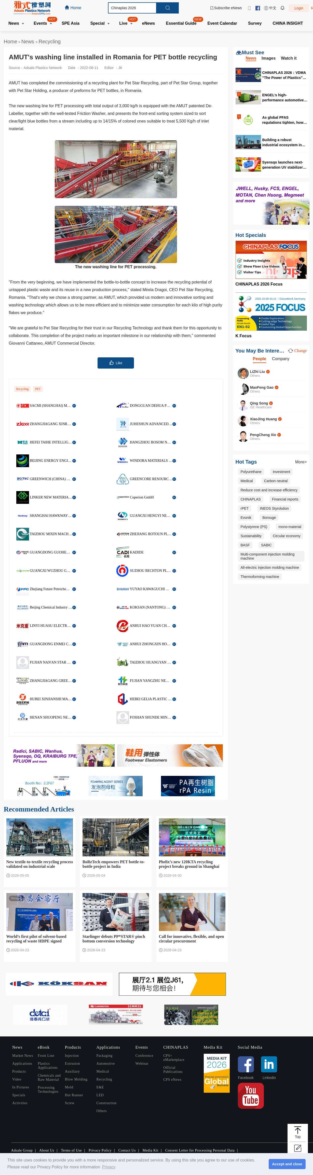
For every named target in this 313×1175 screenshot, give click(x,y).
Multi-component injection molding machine (268, 556)
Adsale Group (22, 1150)
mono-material (289, 527)
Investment (281, 472)
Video (16, 1079)
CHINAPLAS (251, 499)
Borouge (269, 518)
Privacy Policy (100, 1150)
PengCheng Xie (263, 435)
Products (19, 1071)
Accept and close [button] (287, 1164)
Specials (18, 1095)
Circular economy (287, 536)
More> (301, 462)
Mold (69, 1087)
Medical (247, 481)
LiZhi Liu (257, 372)
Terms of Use (71, 1150)
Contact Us (127, 1150)
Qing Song (259, 403)
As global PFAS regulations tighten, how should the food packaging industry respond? (285, 119)
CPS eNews (172, 1080)
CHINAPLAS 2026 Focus (259, 284)
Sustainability (251, 536)
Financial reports (285, 499)
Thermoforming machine (260, 577)
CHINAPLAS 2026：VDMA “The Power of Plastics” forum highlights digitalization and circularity (284, 75)
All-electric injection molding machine (270, 567)
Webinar (141, 1063)
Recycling (49, 41)
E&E (100, 1087)
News (28, 41)
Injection (72, 1056)
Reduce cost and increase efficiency (269, 490)
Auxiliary (72, 1071)
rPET (245, 508)
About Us (46, 1150)
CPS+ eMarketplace (173, 1058)
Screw (70, 1103)
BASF (245, 545)
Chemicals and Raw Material (49, 1078)
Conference (144, 1056)
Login (298, 8)
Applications (22, 1063)
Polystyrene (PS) (254, 527)
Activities (20, 1103)
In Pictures (20, 1087)
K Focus (244, 336)
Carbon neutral (276, 481)
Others (102, 1111)
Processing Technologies (48, 1089)
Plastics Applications (48, 1066)
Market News (22, 1056)
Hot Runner (74, 1095)
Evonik (246, 518)
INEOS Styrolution (274, 508)
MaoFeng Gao (262, 387)
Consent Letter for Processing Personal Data (200, 1150)
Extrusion (72, 1063)
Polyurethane (251, 472)
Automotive (106, 1063)
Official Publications (173, 1070)
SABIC (266, 545)
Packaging (105, 1056)
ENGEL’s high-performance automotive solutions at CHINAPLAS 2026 (283, 97)
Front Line (46, 1056)
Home (10, 41)
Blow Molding (76, 1079)
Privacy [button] (108, 1167)
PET (37, 389)
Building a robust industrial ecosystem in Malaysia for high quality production (283, 142)
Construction (107, 1103)
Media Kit (150, 1150)
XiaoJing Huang (263, 419)
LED (100, 1095)
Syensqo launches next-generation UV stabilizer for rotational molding (282, 164)
